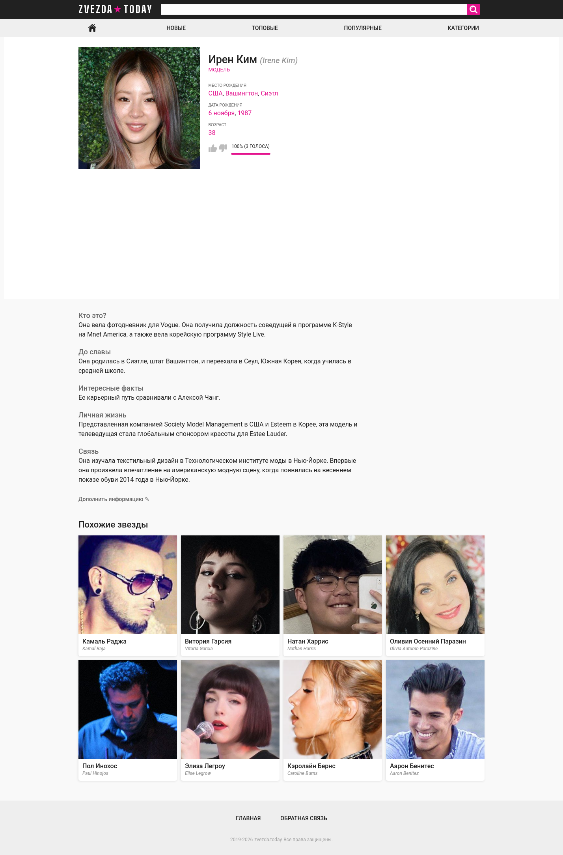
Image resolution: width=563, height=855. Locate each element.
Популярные (362, 28)
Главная (92, 28)
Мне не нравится (223, 148)
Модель (219, 70)
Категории (463, 28)
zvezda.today (268, 839)
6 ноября (222, 113)
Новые (176, 28)
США (216, 93)
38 (212, 133)
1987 (244, 113)
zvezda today (115, 9)
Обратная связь (303, 818)
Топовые (265, 28)
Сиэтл (269, 93)
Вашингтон (242, 93)
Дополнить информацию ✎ (113, 499)
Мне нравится (213, 148)
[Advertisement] (281, 244)
